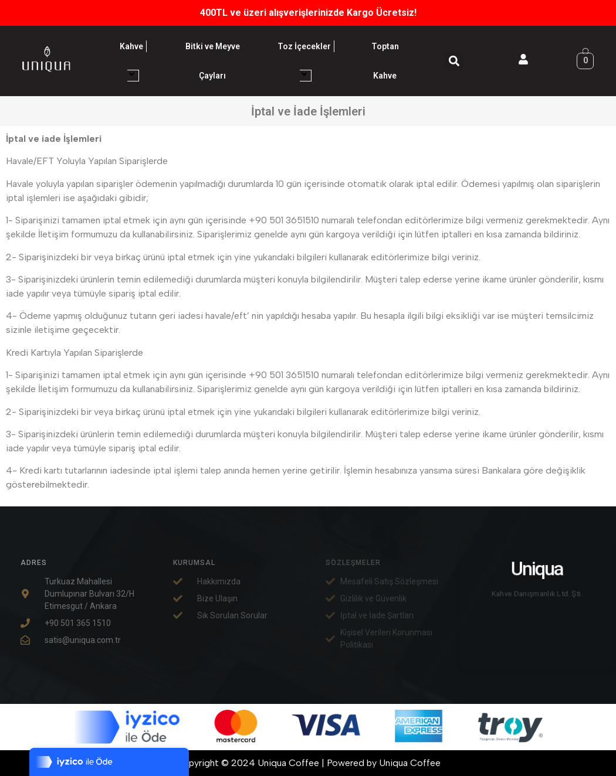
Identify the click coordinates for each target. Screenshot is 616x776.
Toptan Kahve (385, 61)
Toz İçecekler (305, 60)
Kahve (133, 60)
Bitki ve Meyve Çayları (212, 61)
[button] (453, 61)
